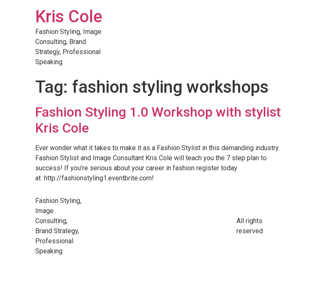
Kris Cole (68, 16)
